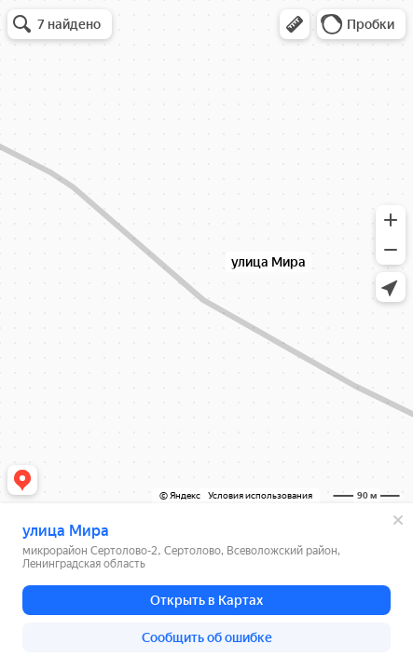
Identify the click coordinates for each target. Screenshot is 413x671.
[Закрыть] (398, 520)
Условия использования (260, 495)
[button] (295, 24)
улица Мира (65, 531)
